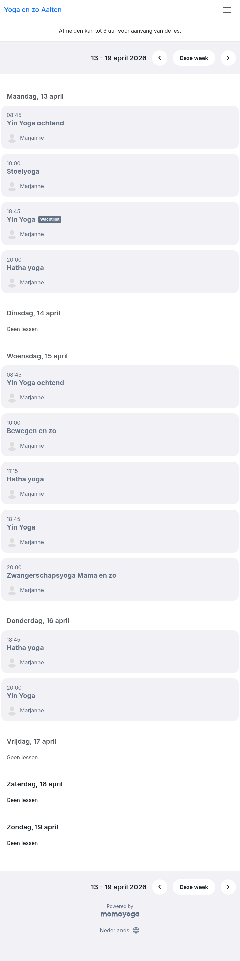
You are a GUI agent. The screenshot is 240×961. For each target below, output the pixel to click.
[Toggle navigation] (227, 10)
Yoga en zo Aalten (33, 10)
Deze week (194, 58)
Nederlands (120, 930)
